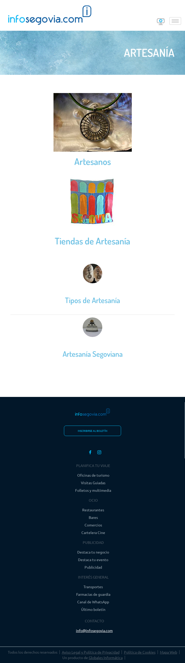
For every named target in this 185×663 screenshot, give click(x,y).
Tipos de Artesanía (92, 300)
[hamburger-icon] (175, 21)
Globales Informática (106, 657)
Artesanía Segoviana (93, 354)
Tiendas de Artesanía (92, 241)
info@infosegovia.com (94, 630)
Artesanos (92, 161)
